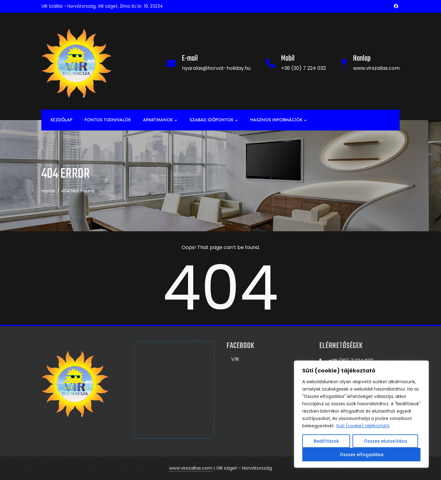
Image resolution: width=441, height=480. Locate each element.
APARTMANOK (160, 120)
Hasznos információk (278, 120)
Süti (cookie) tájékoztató (363, 426)
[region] (361, 414)
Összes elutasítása (385, 441)
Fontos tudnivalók (108, 120)
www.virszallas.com (190, 468)
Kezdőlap (61, 120)
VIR (235, 359)
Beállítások (326, 441)
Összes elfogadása (361, 455)
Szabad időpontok (214, 120)
